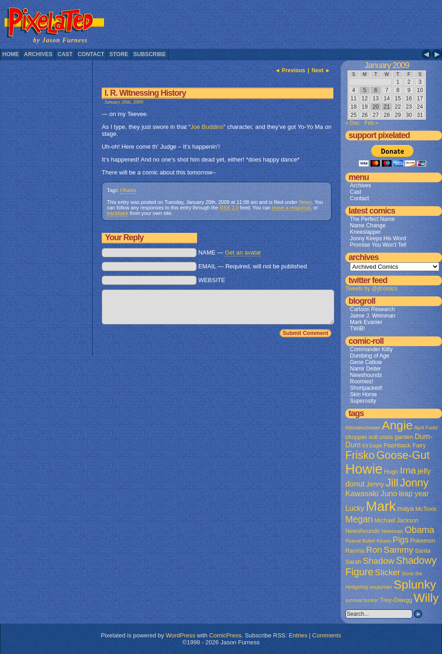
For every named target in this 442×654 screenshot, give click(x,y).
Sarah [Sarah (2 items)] (353, 561)
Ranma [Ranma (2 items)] (355, 550)
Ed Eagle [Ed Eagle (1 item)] (372, 445)
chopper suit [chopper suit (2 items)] (361, 437)
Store (118, 54)
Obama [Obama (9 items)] (419, 530)
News (305, 202)
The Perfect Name (372, 219)
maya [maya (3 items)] (405, 508)
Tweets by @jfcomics (371, 288)
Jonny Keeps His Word (378, 238)
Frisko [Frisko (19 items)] (360, 455)
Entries (298, 635)
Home (10, 54)
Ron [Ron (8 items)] (374, 550)
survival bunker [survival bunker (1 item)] (361, 600)
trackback (117, 213)
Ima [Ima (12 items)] (408, 470)
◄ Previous (290, 70)
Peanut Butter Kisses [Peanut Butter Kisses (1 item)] (368, 541)
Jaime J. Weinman (372, 316)
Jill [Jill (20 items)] (391, 483)
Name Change (367, 225)
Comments (326, 635)
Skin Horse (363, 394)
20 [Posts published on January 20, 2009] (375, 107)
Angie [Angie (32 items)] (397, 425)
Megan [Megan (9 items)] (359, 519)
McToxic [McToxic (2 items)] (426, 508)
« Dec (352, 123)
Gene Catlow (366, 362)
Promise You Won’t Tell (378, 245)
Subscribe (150, 54)
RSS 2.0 (229, 207)
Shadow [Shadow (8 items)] (379, 561)
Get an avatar (243, 252)
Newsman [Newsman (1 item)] (392, 531)
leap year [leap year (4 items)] (414, 494)
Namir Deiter (365, 368)
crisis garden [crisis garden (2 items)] (396, 437)
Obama (128, 190)
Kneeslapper (365, 232)
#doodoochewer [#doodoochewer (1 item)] (362, 427)
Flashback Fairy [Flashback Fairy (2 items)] (404, 445)
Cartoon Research (372, 309)
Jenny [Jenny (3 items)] (375, 484)
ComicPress (225, 635)
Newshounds (366, 375)
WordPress (180, 635)
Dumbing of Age (369, 356)
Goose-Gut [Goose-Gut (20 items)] (403, 455)
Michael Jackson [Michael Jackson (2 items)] (396, 520)
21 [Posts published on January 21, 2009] (387, 107)
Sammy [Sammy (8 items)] (398, 550)
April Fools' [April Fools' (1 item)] (426, 427)
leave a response (291, 207)
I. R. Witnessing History (145, 93)
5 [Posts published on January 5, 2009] (364, 90)
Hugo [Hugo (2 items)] (391, 471)
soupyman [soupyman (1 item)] (381, 587)
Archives (38, 54)
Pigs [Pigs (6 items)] (400, 539)
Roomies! (361, 381)
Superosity (363, 401)
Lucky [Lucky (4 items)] (354, 508)
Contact (91, 54)
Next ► (321, 70)
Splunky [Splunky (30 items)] (415, 584)
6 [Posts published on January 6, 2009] (376, 90)
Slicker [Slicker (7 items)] (387, 572)
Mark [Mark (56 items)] (381, 506)
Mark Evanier (366, 322)
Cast (65, 54)
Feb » (371, 123)
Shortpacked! (366, 388)
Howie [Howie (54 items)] (364, 469)
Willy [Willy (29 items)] (425, 597)
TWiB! (357, 328)
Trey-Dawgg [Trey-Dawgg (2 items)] (396, 599)
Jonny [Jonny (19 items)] (414, 483)
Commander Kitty (371, 349)
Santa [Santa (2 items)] (422, 550)
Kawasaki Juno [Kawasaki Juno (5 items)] (371, 493)
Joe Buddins (207, 126)
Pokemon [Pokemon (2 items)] (423, 540)
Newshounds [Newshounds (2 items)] (362, 530)
